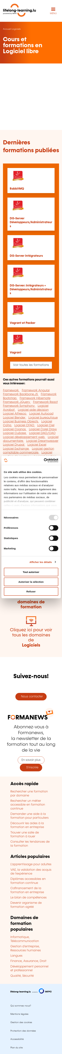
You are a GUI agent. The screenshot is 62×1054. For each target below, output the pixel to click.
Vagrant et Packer (22, 323)
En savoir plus (31, 760)
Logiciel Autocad (41, 413)
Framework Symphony (19, 405)
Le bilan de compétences (28, 897)
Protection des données (23, 1031)
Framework (11, 390)
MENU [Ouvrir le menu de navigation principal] (53, 13)
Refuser (31, 591)
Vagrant (15, 352)
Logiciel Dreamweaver (42, 441)
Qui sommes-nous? (20, 1006)
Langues (16, 955)
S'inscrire (31, 767)
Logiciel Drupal (14, 444)
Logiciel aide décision (33, 409)
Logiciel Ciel (45, 425)
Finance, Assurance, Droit (28, 961)
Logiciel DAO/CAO (42, 433)
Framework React (45, 402)
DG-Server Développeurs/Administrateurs (31, 222)
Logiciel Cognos (15, 429)
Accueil (7, 29)
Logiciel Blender (14, 417)
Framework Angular (36, 390)
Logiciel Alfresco (15, 413)
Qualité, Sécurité (22, 975)
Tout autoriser (31, 572)
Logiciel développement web (24, 437)
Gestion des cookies (21, 1022)
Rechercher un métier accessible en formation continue (27, 804)
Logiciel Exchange (16, 448)
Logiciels (16, 29)
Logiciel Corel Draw (43, 429)
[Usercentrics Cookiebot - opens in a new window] (44, 460)
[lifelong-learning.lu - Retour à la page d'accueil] (19, 11)
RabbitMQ (17, 188)
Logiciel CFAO (24, 425)
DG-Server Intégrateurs (26, 255)
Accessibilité (17, 1039)
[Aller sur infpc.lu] (31, 992)
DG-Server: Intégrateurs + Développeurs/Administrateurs (31, 289)
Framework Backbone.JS (21, 394)
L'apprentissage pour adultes (30, 864)
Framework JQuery (17, 402)
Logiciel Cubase (15, 433)
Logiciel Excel (36, 444)
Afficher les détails (40, 561)
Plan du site (16, 1048)
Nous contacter (31, 696)
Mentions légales (19, 1014)
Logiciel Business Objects (21, 421)
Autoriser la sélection (31, 581)
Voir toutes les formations (31, 365)
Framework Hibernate (35, 398)
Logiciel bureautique (43, 417)
